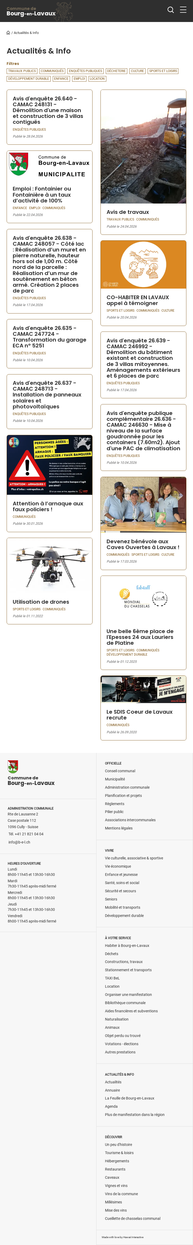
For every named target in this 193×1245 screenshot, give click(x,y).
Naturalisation (117, 1019)
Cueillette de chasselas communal (132, 1218)
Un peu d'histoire (118, 1144)
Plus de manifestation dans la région (135, 1114)
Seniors (111, 899)
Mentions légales (119, 828)
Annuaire (112, 1090)
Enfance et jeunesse (121, 874)
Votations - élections (121, 1044)
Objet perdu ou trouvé (123, 1036)
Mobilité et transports (122, 907)
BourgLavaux (31, 11)
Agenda (111, 1106)
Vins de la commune (121, 1194)
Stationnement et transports (128, 970)
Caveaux (112, 1177)
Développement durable (124, 915)
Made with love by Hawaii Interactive (122, 1237)
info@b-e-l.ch (19, 842)
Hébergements (117, 1161)
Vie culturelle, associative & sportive (134, 858)
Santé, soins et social (122, 883)
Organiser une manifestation (128, 994)
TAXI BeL (112, 978)
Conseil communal (120, 771)
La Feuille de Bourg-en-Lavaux (129, 1098)
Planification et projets (123, 795)
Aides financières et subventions (131, 1011)
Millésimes (113, 1202)
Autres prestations (120, 1052)
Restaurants (115, 1169)
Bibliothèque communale (125, 1003)
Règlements (114, 804)
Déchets (111, 954)
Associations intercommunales (130, 820)
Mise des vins (116, 1210)
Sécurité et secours (120, 891)
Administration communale (127, 787)
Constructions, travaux (124, 962)
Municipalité (115, 779)
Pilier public (114, 812)
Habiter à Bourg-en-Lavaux (127, 945)
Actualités (113, 1082)
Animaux (112, 1027)
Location (112, 986)
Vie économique (118, 866)
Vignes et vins (116, 1186)
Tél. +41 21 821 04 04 (25, 834)
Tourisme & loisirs (119, 1153)
